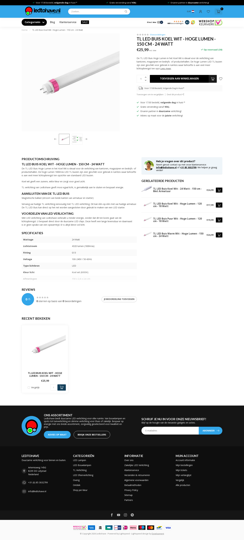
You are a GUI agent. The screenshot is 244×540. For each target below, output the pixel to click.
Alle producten (183, 485)
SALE (85, 22)
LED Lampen (79, 460)
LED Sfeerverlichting (83, 475)
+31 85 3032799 (188, 167)
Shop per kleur (80, 490)
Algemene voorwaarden (136, 480)
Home (25, 30)
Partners (128, 500)
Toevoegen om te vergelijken (150, 94)
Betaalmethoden (132, 485)
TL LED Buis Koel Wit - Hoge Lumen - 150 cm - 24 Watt (57, 30)
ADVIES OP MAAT (57, 434)
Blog (52, 22)
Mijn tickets (181, 470)
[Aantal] (53, 387)
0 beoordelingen (157, 34)
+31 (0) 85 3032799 (38, 482)
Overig (76, 480)
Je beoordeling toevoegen (119, 299)
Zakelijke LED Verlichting (136, 465)
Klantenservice (67, 22)
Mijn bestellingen (184, 465)
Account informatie (185, 460)
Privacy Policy (131, 490)
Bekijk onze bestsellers (92, 434)
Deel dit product (175, 94)
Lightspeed (124, 533)
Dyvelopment (158, 533)
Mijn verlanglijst (183, 475)
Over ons (129, 460)
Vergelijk (35, 387)
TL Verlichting (80, 470)
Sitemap (128, 495)
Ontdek (76, 485)
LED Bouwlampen (82, 465)
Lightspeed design (140, 533)
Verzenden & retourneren (137, 475)
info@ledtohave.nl (166, 167)
